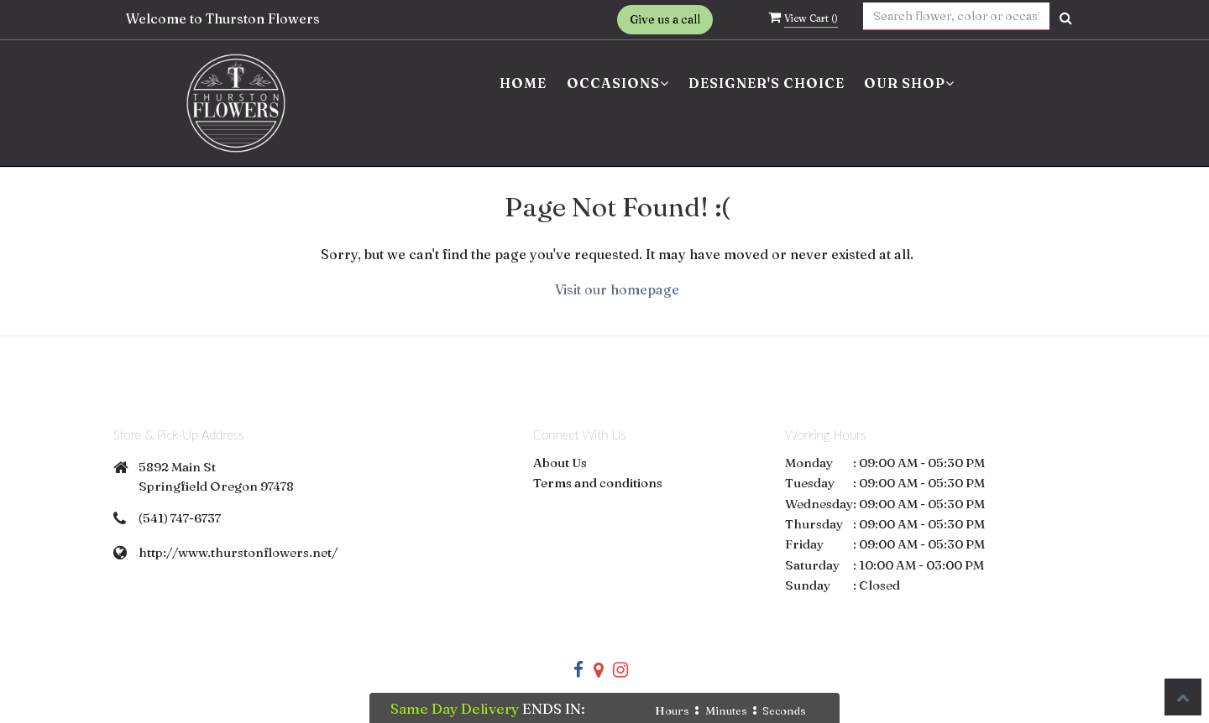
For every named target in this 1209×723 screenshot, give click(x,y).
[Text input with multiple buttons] (956, 16)
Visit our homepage (617, 289)
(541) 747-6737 (180, 518)
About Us (560, 463)
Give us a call (665, 19)
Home (523, 83)
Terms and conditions (597, 483)
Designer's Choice (766, 83)
